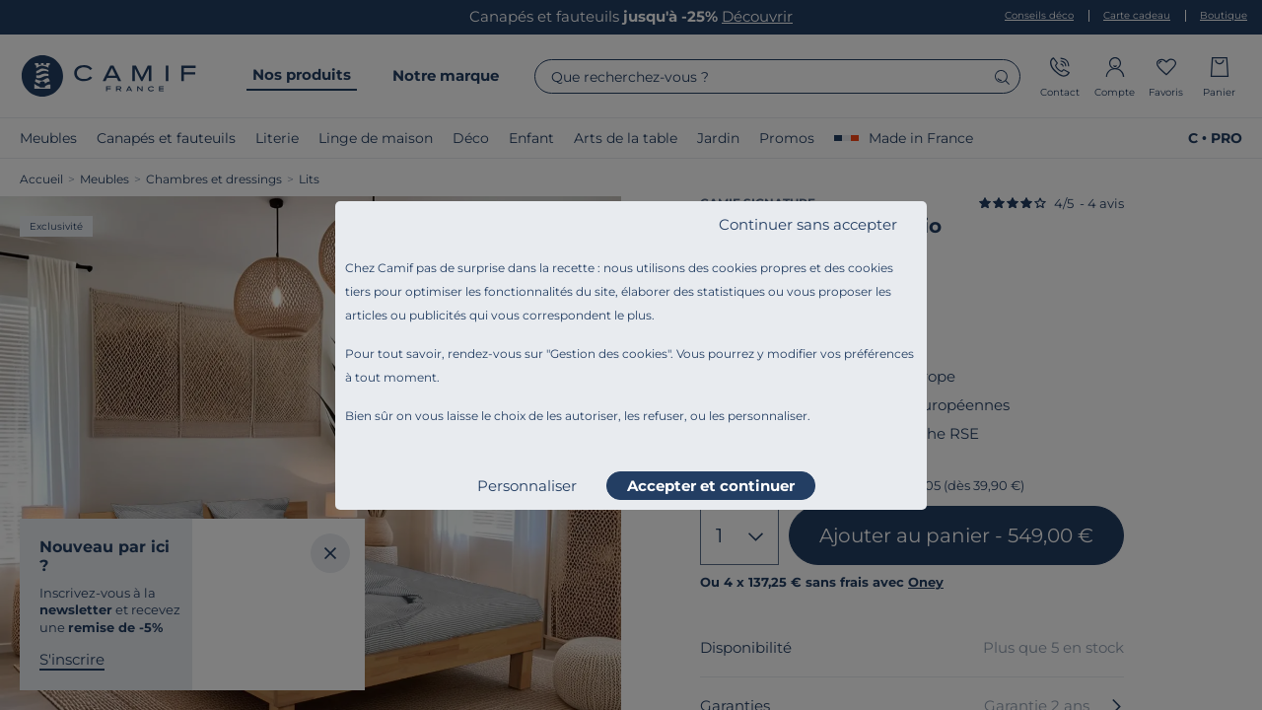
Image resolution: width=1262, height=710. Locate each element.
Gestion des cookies (608, 353)
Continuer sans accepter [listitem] (808, 224)
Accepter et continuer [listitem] (711, 485)
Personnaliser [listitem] (527, 485)
